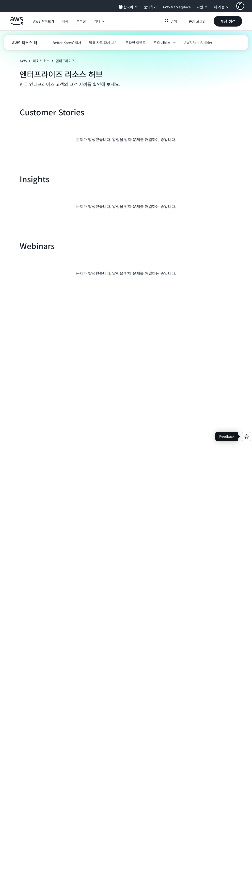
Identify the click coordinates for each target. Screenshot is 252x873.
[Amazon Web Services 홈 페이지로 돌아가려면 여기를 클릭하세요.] (16, 24)
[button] (43, 21)
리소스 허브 (41, 60)
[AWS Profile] (240, 6)
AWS (23, 60)
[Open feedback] (246, 436)
